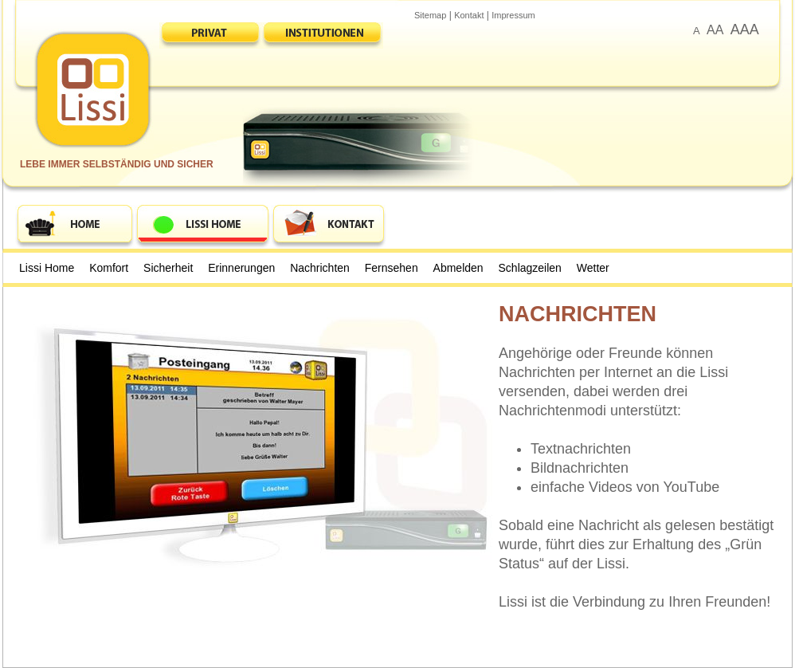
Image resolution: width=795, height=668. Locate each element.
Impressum (513, 15)
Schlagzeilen (530, 267)
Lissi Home (46, 267)
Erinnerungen (241, 267)
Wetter (593, 267)
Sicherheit (168, 267)
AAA (744, 29)
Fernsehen (391, 267)
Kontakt (469, 15)
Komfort (108, 267)
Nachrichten (320, 267)
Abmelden (458, 267)
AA (715, 30)
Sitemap (430, 15)
